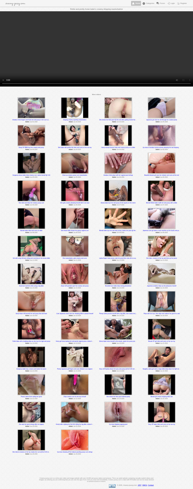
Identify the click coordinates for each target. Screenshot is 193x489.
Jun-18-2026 (33, 315)
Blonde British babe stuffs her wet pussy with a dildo (161, 203)
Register (182, 3)
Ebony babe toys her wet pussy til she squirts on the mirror (118, 203)
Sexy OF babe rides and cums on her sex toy (161, 424)
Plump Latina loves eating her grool (31, 396)
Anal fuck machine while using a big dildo (31, 286)
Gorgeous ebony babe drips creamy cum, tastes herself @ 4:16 (31, 175)
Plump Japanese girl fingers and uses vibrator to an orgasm (74, 369)
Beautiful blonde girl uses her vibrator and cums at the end (161, 175)
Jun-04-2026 (164, 122)
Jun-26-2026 (164, 426)
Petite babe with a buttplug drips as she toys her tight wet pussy (31, 341)
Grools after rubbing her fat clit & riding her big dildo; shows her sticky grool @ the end (81, 424)
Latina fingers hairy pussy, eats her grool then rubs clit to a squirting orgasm (121, 258)
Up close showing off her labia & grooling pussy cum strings (74, 452)
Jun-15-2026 (33, 288)
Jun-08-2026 (33, 232)
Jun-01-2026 (33, 122)
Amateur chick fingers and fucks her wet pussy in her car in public (31, 120)
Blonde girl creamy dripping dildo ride (162, 396)
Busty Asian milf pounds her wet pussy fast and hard (31, 313)
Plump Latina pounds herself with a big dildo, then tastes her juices (119, 313)
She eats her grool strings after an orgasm (31, 424)
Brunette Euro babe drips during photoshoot (118, 286)
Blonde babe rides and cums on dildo (31, 230)
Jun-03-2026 (77, 122)
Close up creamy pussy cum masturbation (74, 175)
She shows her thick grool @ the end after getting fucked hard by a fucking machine (124, 120)
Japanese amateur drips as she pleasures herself (161, 286)
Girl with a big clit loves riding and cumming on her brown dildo (31, 258)
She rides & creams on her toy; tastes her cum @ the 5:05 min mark (32, 452)
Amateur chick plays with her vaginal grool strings (118, 175)
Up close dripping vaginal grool (118, 424)
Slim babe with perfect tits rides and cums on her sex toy (75, 147)
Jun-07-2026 (120, 205)
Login (171, 3)
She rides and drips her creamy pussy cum (31, 203)
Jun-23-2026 (120, 398)
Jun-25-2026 (164, 398)
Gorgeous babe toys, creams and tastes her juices (31, 369)
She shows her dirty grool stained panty (118, 396)
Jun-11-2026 (33, 260)
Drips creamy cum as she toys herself (75, 396)
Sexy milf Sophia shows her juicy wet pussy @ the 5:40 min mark (118, 369)
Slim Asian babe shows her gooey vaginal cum (75, 230)
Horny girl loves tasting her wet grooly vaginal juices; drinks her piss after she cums (80, 341)
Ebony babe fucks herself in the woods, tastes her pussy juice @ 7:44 (120, 341)
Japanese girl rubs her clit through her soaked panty (161, 120)
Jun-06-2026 (120, 177)
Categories (148, 3)
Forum (160, 3)
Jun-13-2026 (164, 260)
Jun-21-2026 (164, 343)
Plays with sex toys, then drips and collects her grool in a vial (162, 313)
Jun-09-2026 (120, 232)
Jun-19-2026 (33, 343)
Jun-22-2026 (77, 371)
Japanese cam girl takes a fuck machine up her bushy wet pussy (162, 230)
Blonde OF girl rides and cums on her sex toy (161, 341)
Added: (27, 122)
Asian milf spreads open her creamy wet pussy (75, 286)
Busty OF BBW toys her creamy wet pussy (31, 147)
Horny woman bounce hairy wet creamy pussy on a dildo (118, 147)
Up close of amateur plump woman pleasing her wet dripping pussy (163, 147)
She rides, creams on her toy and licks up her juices (161, 258)
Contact (151, 485)
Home (136, 3)
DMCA (144, 485)
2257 (139, 485)
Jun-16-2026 (120, 288)
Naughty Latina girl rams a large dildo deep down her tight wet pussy (163, 369)
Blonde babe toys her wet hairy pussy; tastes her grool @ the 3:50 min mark (121, 230)
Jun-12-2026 (120, 260)
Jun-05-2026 (164, 149)
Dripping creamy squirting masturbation (74, 120)
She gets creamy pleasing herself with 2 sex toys (74, 203)
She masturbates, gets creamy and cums (75, 258)
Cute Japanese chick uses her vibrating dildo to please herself (74, 313)
